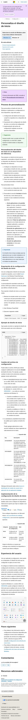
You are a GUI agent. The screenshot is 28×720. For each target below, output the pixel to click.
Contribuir (19, 709)
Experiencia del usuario (7, 47)
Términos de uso (5, 715)
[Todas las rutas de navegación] (2, 19)
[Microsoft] (14, 2)
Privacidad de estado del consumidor (9, 713)
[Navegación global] (1, 2)
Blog (14, 709)
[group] (15, 318)
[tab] (4, 509)
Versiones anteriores (6, 709)
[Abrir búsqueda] (18, 2)
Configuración (15, 19)
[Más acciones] (25, 19)
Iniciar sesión (24, 2)
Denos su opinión (9, 14)
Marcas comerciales (15, 715)
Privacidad (3, 711)
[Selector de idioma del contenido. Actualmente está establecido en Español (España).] (7, 696)
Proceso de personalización (8, 45)
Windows (8, 19)
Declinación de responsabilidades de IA (10, 707)
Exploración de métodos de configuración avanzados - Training (11, 680)
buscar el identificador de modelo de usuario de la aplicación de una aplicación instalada (12, 488)
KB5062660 (7, 391)
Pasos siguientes (6, 49)
